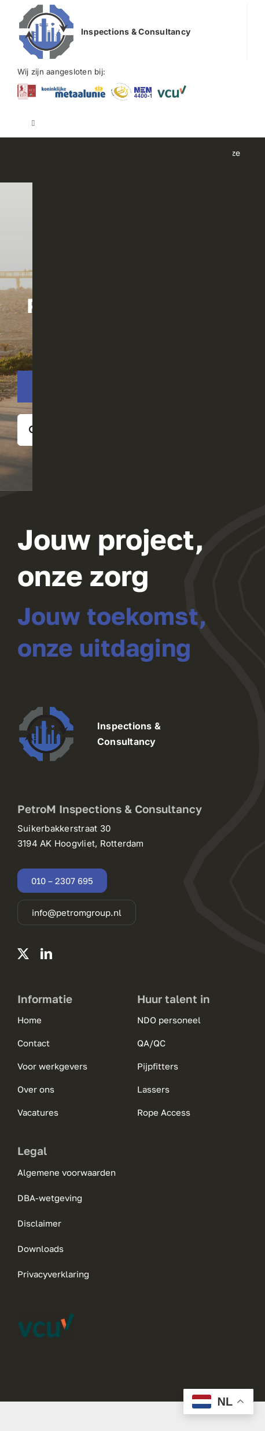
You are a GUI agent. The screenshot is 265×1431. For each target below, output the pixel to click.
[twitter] (23, 954)
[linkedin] (46, 954)
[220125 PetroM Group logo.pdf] (46, 7)
